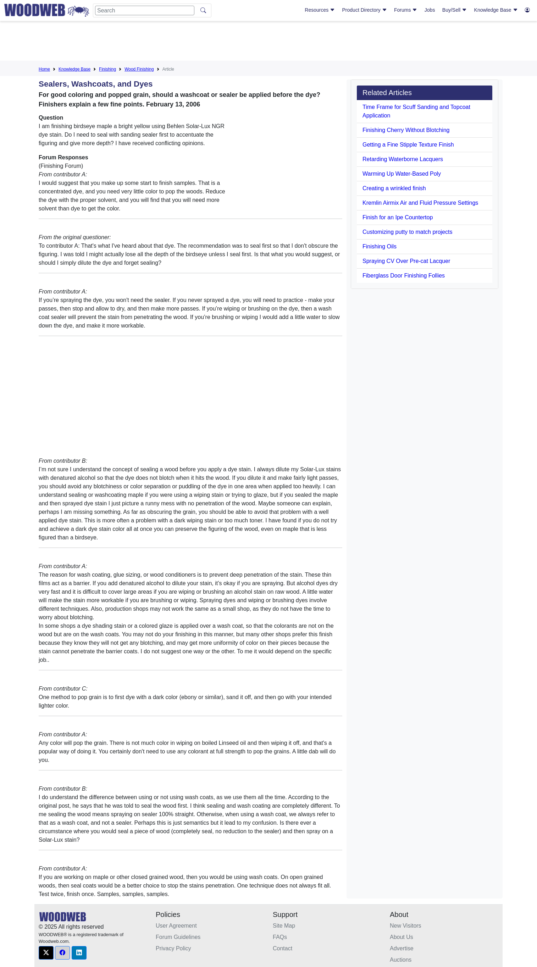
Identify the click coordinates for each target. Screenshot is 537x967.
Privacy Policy (173, 948)
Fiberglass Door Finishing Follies (403, 276)
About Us (401, 937)
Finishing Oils (379, 246)
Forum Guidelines (178, 937)
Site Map (284, 926)
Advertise (402, 948)
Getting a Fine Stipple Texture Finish (408, 145)
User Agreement (176, 926)
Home (44, 69)
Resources (320, 10)
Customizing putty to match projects (407, 232)
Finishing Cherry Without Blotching (405, 130)
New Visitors (405, 926)
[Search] (144, 10)
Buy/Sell (454, 10)
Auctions (400, 960)
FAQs (280, 937)
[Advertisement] (268, 42)
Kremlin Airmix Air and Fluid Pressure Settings (420, 203)
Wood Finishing (139, 69)
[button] (46, 953)
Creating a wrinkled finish (394, 188)
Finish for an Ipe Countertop (397, 217)
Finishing (107, 69)
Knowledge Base (496, 10)
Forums (405, 10)
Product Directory (364, 10)
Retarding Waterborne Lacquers (402, 159)
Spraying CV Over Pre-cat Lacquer (406, 261)
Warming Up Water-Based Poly (401, 174)
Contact (282, 948)
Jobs (430, 10)
